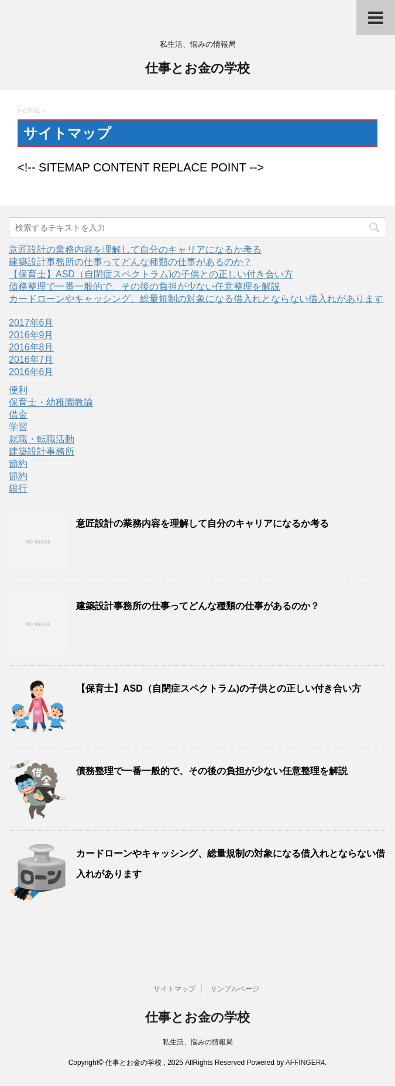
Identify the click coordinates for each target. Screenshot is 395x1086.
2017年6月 (31, 323)
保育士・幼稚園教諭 (51, 402)
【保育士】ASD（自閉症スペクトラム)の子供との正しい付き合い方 (151, 274)
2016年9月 (31, 335)
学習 (18, 427)
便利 (18, 390)
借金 (18, 415)
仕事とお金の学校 (197, 69)
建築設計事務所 (41, 451)
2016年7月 (31, 360)
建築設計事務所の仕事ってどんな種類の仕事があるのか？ (130, 262)
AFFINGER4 (305, 1062)
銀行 (18, 488)
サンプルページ (234, 989)
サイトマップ (174, 989)
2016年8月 (31, 347)
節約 (18, 464)
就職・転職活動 (41, 439)
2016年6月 (31, 372)
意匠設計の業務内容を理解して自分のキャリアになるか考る (135, 250)
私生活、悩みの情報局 (198, 1042)
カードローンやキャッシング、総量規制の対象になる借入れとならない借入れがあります (196, 299)
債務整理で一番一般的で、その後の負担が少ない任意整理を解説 (144, 286)
